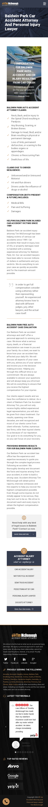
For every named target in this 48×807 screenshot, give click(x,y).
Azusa (25, 674)
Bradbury (6, 677)
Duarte (31, 677)
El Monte (37, 677)
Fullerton (6, 679)
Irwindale (35, 679)
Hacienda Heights (24, 679)
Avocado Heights (16, 674)
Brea (12, 677)
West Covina (13, 684)
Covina (25, 677)
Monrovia (19, 682)
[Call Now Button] (6, 801)
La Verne (12, 682)
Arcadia (6, 674)
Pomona (34, 682)
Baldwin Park (33, 674)
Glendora (13, 679)
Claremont (18, 677)
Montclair (27, 682)
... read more (29, 732)
